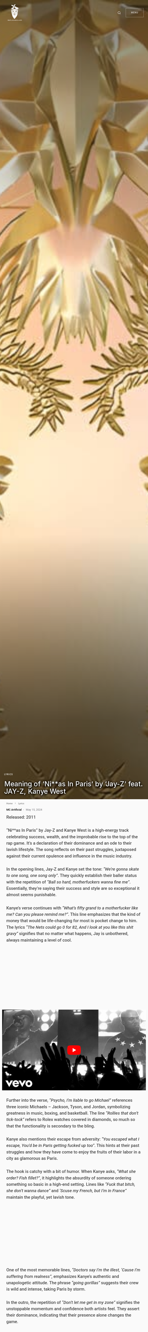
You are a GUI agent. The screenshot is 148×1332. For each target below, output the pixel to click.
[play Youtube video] (74, 1050)
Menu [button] (134, 12)
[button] (120, 12)
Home (9, 803)
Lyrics (8, 774)
